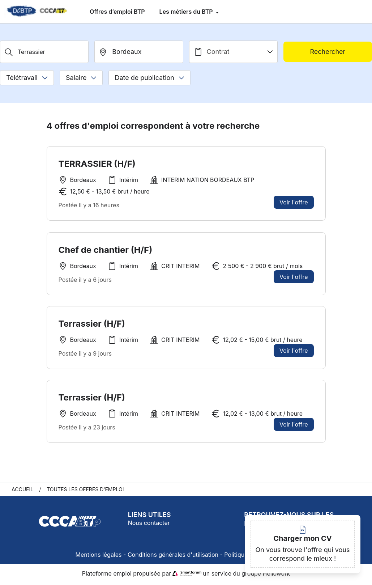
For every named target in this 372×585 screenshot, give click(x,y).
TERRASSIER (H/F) (97, 163)
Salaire (81, 77)
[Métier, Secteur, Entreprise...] (44, 52)
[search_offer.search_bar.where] (138, 52)
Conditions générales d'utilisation (173, 556)
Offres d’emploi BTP (117, 11)
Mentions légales (99, 556)
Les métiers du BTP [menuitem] (186, 11)
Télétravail (27, 77)
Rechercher (327, 51)
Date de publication (149, 77)
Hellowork (276, 575)
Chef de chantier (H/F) (106, 250)
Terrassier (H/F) (92, 327)
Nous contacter (149, 525)
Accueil (22, 491)
